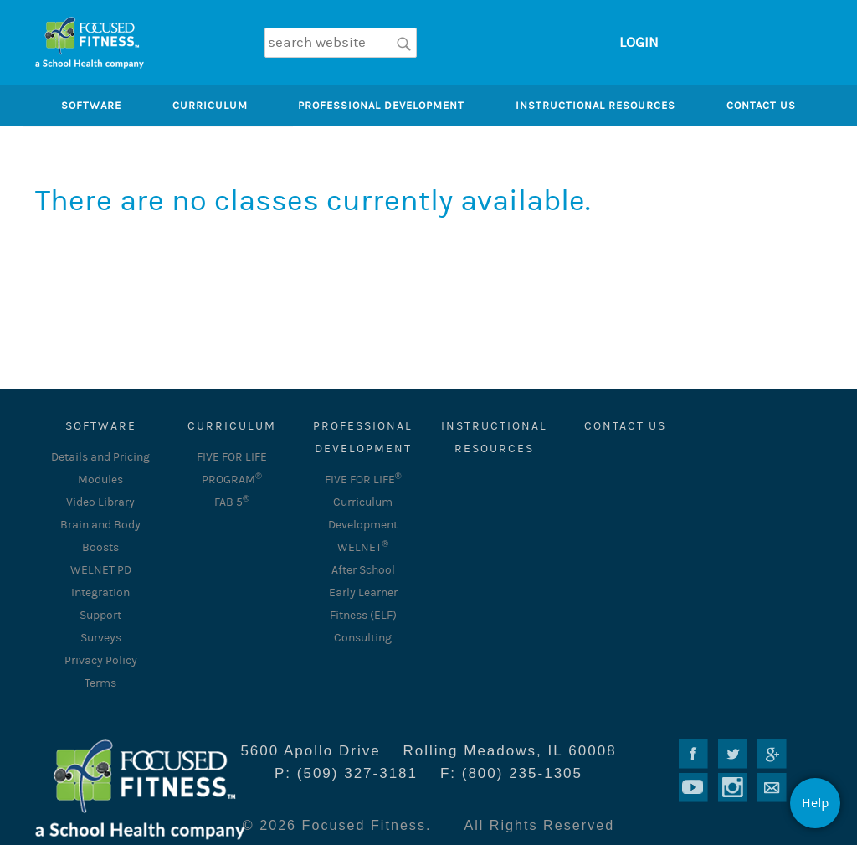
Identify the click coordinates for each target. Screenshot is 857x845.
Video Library (100, 502)
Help (815, 803)
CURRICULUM (231, 426)
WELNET (362, 547)
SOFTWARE (100, 426)
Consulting (363, 638)
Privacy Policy (100, 660)
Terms (100, 683)
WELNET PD (100, 570)
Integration (100, 593)
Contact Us (625, 426)
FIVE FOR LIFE (363, 480)
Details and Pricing (100, 457)
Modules (100, 480)
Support (100, 615)
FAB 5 (231, 502)
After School (363, 570)
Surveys (100, 638)
